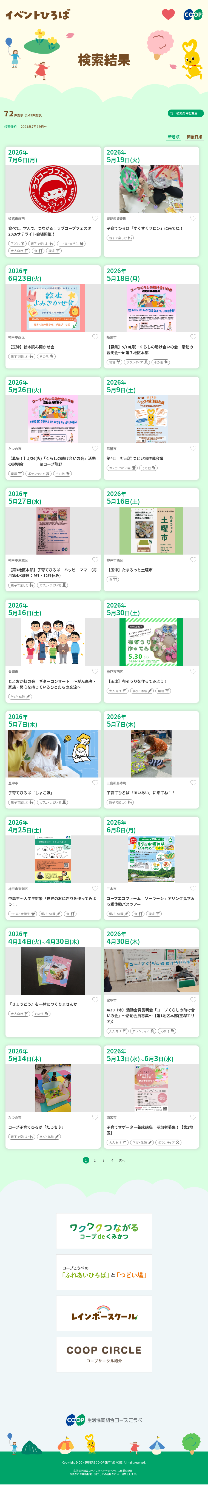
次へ (121, 1160)
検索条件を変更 (189, 113)
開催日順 (194, 137)
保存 (95, 218)
